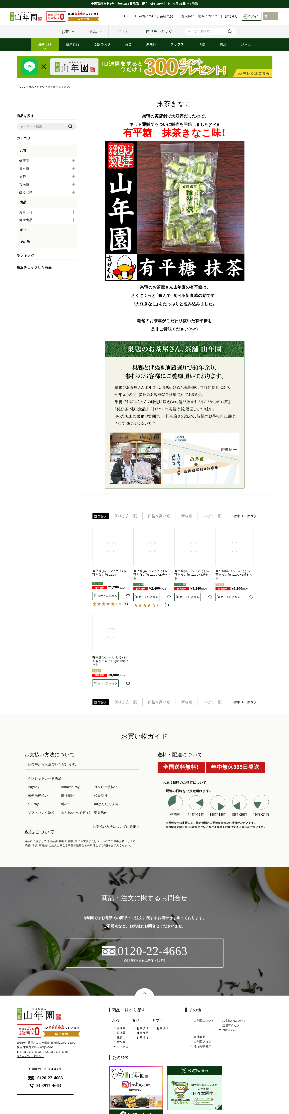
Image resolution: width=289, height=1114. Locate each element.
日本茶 (121, 1033)
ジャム (246, 44)
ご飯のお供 (102, 44)
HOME (22, 86)
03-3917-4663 (32, 1052)
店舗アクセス (231, 1025)
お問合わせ (229, 1030)
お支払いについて (234, 1021)
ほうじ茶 (123, 1047)
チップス (177, 44)
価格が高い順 (159, 516)
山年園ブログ (202, 1041)
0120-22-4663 (45, 1078)
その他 (25, 241)
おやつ (41, 86)
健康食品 (72, 44)
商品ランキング (159, 32)
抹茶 (120, 1038)
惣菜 (223, 44)
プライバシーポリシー (30, 1056)
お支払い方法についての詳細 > (116, 827)
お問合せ (231, 16)
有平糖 (52, 86)
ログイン (251, 16)
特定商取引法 (202, 1046)
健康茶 (121, 1028)
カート (270, 16)
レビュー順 (213, 516)
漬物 (202, 44)
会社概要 (199, 1037)
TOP (125, 16)
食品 (93, 32)
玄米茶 (121, 1042)
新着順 (187, 516)
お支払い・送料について (199, 16)
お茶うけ (45, 44)
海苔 (128, 44)
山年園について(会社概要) (154, 16)
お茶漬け (142, 1038)
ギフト (122, 32)
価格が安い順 (126, 516)
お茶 (65, 32)
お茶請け (142, 1028)
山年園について (204, 1021)
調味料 (151, 44)
